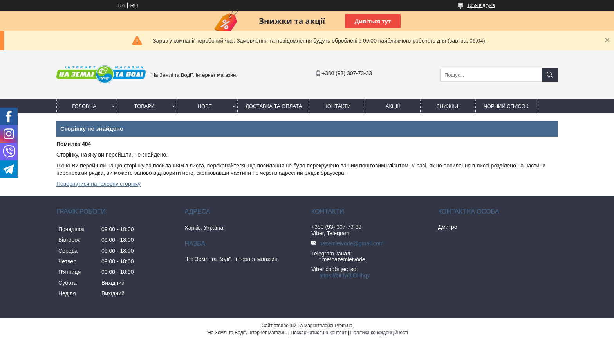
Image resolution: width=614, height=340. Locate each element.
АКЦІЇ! (393, 106)
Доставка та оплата (274, 106)
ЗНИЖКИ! (448, 106)
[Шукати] (550, 75)
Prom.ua (343, 325)
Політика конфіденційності (379, 332)
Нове (205, 106)
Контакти (337, 106)
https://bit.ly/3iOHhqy (344, 275)
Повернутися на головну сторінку (98, 184)
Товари (144, 106)
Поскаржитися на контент (318, 332)
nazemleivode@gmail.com (351, 243)
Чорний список (506, 106)
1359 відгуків (481, 5)
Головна (84, 106)
